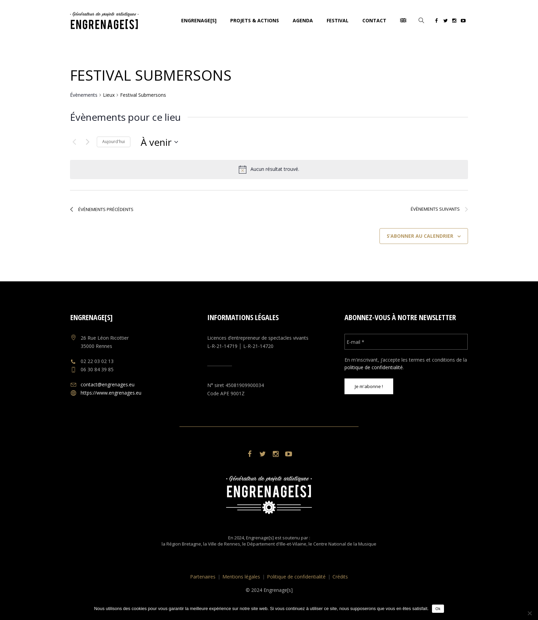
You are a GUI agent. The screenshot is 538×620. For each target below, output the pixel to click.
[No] (529, 613)
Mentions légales (241, 576)
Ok (438, 609)
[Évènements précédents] (74, 142)
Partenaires (202, 576)
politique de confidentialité (373, 367)
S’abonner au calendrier (420, 236)
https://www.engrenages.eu (111, 392)
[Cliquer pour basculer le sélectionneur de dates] (159, 142)
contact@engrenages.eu (107, 384)
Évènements (83, 95)
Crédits (340, 576)
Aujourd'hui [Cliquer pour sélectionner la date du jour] (113, 141)
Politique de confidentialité (296, 576)
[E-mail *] (406, 342)
